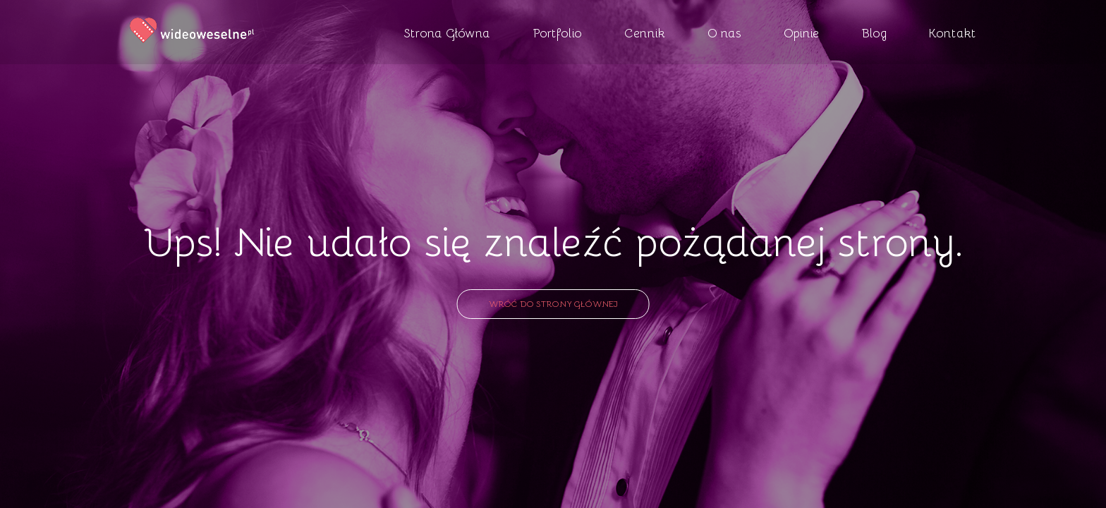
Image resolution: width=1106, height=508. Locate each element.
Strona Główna (446, 32)
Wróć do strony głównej (553, 303)
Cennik (644, 32)
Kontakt (952, 32)
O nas (724, 32)
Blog (874, 32)
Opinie (801, 32)
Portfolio (557, 32)
